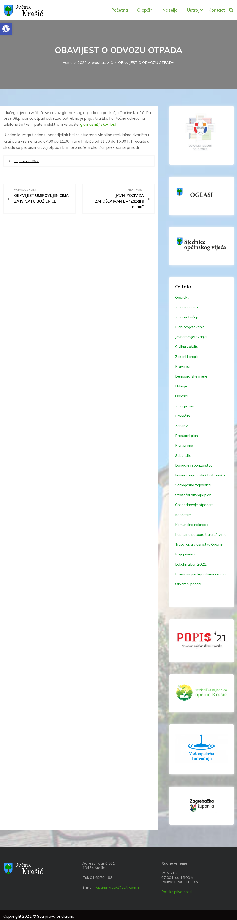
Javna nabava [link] (186, 307)
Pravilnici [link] (182, 366)
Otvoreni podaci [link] (188, 584)
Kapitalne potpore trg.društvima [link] (200, 534)
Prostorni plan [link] (186, 435)
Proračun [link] (182, 416)
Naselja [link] (170, 10)
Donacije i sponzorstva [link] (193, 465)
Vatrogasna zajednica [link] (193, 485)
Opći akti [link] (182, 297)
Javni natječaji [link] (186, 317)
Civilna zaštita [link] (186, 346)
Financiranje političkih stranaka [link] (200, 475)
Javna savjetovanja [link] (191, 336)
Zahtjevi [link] (181, 425)
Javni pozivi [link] (184, 406)
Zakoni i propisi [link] (187, 356)
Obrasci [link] (181, 396)
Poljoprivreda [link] (185, 554)
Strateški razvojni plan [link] (193, 494)
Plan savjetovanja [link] (189, 327)
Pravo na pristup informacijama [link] (200, 574)
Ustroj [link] (193, 10)
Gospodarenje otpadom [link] (194, 504)
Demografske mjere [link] (191, 376)
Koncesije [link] (183, 514)
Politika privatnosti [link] (176, 891)
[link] (6, 29)
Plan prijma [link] (184, 445)
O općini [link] (145, 10)
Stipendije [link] (183, 455)
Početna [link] (119, 10)
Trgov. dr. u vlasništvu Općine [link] (199, 544)
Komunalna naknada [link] (191, 524)
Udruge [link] (181, 386)
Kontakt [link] (216, 10)
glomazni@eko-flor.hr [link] (99, 124)
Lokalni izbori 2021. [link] (191, 564)
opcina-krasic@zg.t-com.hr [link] (118, 887)
